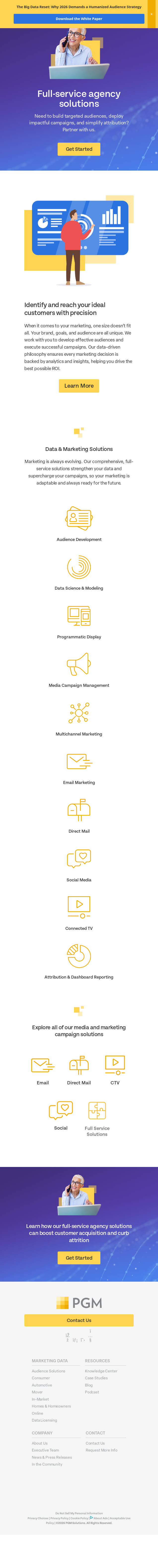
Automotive (42, 1413)
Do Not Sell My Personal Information (79, 1541)
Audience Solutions (48, 1399)
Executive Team (45, 1478)
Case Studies (96, 1406)
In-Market (40, 1427)
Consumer (41, 1406)
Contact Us (95, 1471)
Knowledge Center (101, 1399)
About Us (40, 1471)
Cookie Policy (79, 1546)
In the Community (47, 1492)
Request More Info (102, 1478)
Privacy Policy (59, 1546)
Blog (89, 1413)
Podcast (92, 1420)
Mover (37, 1420)
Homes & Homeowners (51, 1434)
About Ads (101, 1546)
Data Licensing (44, 1448)
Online (37, 1441)
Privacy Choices (38, 1546)
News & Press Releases (52, 1485)
